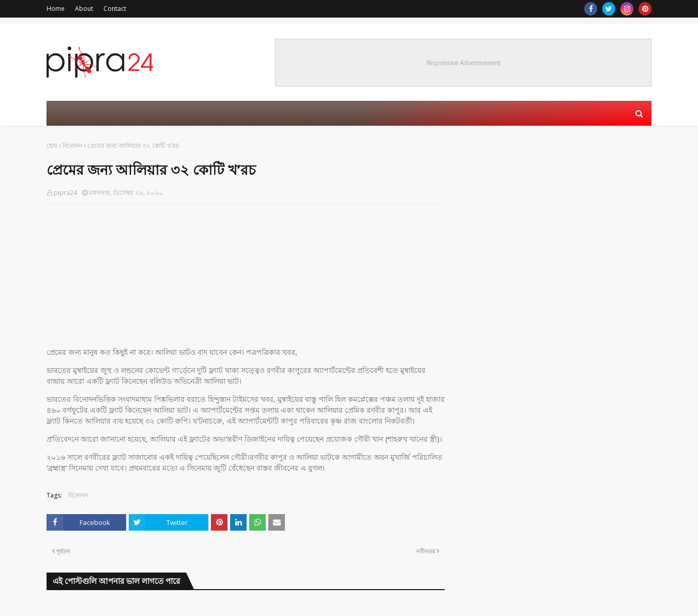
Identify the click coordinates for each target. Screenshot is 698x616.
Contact (114, 8)
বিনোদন (72, 145)
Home (56, 8)
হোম (52, 145)
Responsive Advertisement (463, 62)
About (84, 8)
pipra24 (65, 192)
